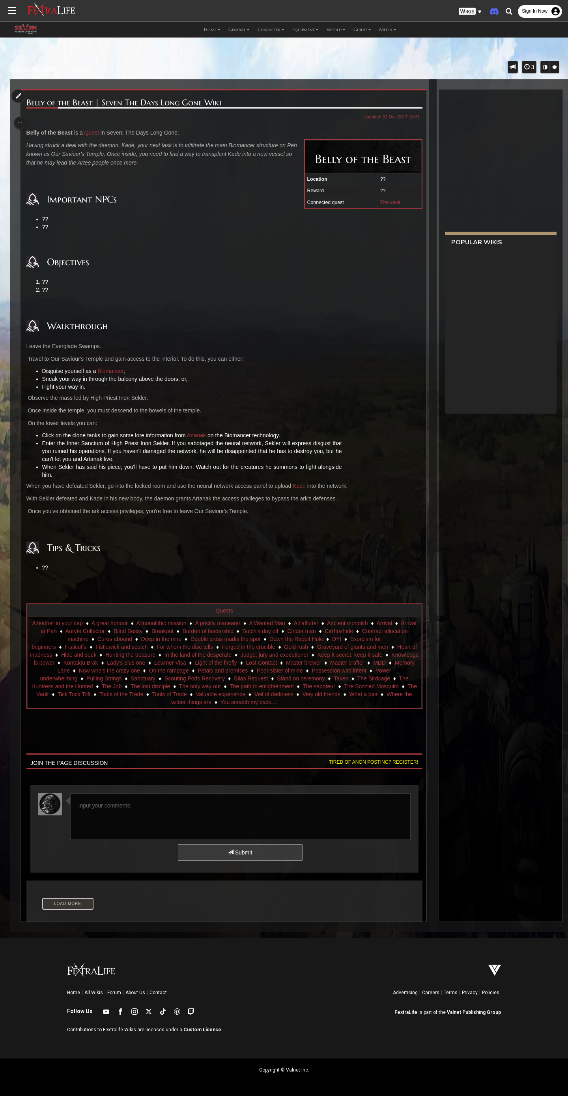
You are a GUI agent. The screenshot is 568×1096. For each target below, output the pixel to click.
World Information (33, 70)
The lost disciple (284, 686)
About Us (135, 992)
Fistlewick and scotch (194, 647)
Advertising (405, 992)
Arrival (94, 631)
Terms (451, 992)
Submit (240, 852)
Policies (490, 992)
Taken (96, 686)
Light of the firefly (314, 662)
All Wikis (93, 992)
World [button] (336, 29)
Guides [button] (362, 29)
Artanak (198, 435)
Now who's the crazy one (215, 670)
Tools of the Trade (298, 694)
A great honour (145, 623)
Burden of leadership (295, 631)
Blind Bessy (215, 631)
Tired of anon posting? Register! (370, 762)
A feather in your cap (92, 623)
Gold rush (368, 647)
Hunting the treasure (209, 655)
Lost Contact (359, 662)
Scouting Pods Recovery (300, 678)
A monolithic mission (197, 623)
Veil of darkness (128, 702)
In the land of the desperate (276, 655)
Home (73, 992)
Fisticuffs (148, 647)
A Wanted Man (302, 623)
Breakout (250, 631)
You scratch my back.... (346, 702)
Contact (158, 992)
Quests (81, 70)
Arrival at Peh (127, 631)
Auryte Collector (172, 631)
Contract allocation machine (141, 639)
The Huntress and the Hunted (191, 686)
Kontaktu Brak (178, 662)
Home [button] (212, 29)
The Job (246, 686)
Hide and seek (157, 655)
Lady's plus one (224, 662)
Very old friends (176, 702)
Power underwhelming (155, 678)
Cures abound (201, 639)
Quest (94, 132)
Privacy (470, 992)
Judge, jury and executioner (353, 655)
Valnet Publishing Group (474, 1012)
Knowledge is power (127, 662)
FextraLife (405, 1012)
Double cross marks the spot (313, 639)
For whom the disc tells (257, 647)
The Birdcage (129, 686)
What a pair (218, 702)
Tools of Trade (346, 694)
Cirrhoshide (84, 639)
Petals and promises (329, 670)
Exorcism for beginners (99, 647)
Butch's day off (348, 631)
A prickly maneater (252, 623)
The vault (387, 202)
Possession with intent (91, 678)
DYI (57, 647)
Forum (114, 992)
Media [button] (387, 29)
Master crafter (95, 670)
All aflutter (341, 623)
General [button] (239, 29)
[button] (470, 12)
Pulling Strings (209, 678)
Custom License (202, 1029)
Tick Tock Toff (250, 694)
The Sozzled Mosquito (166, 694)
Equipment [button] (305, 29)
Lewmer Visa (268, 662)
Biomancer (113, 371)
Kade (301, 486)
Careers (430, 992)
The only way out (334, 686)
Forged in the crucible (320, 647)
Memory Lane (159, 670)
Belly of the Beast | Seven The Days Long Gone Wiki (126, 102)
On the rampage (275, 670)
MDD (127, 670)
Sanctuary (248, 678)
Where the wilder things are (274, 702)
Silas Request (356, 678)
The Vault (214, 694)
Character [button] (271, 29)
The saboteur (113, 694)
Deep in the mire (248, 639)
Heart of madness (109, 655)
